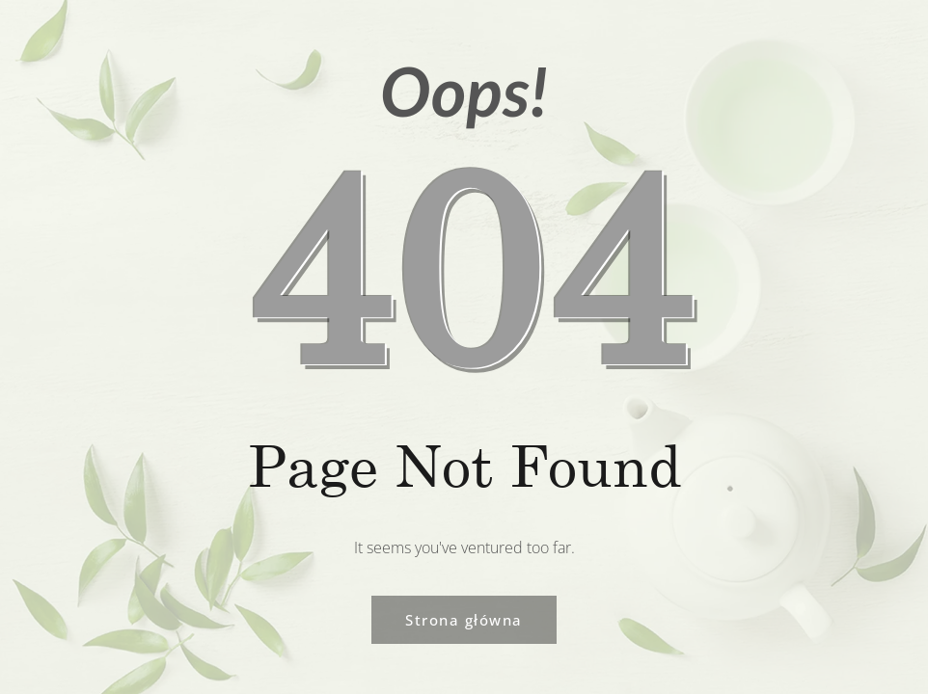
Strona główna (464, 619)
